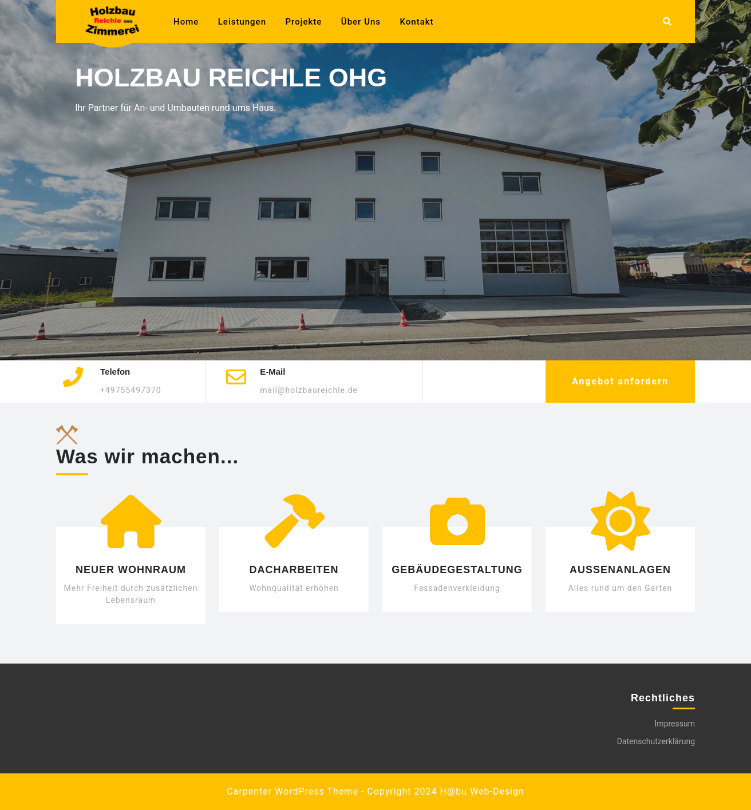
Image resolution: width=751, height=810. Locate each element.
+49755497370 (130, 390)
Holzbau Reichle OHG (231, 77)
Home (186, 22)
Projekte (304, 22)
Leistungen (242, 22)
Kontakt (417, 22)
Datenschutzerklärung (656, 741)
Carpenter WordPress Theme (292, 791)
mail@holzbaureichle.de (309, 390)
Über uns (361, 22)
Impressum (675, 723)
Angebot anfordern (620, 381)
